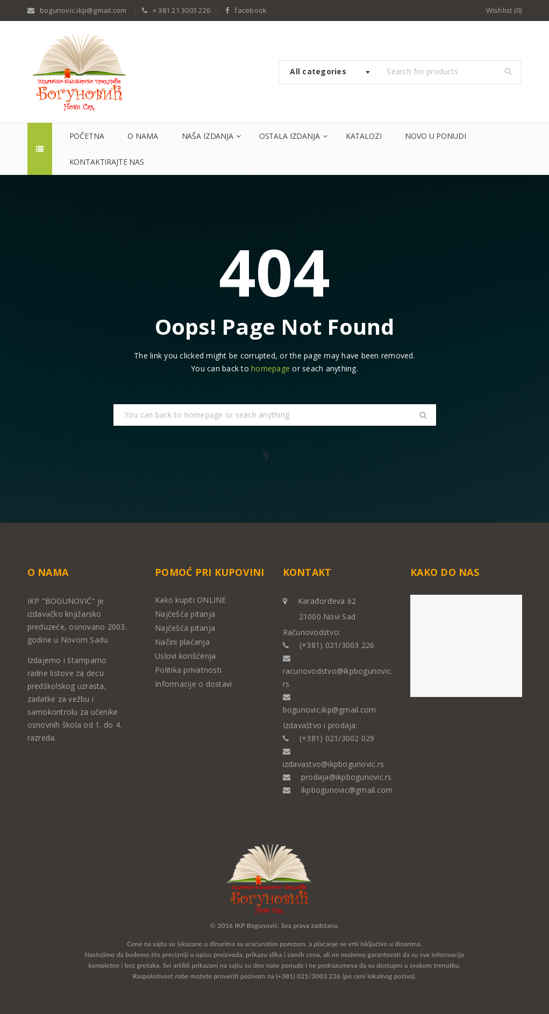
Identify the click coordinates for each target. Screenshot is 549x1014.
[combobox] (327, 72)
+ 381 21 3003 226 (181, 10)
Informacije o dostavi (193, 684)
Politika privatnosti (188, 670)
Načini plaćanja (182, 642)
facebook (250, 10)
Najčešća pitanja (185, 614)
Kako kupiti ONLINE (190, 600)
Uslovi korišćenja (185, 656)
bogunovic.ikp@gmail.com (83, 10)
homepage (270, 368)
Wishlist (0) (504, 10)
